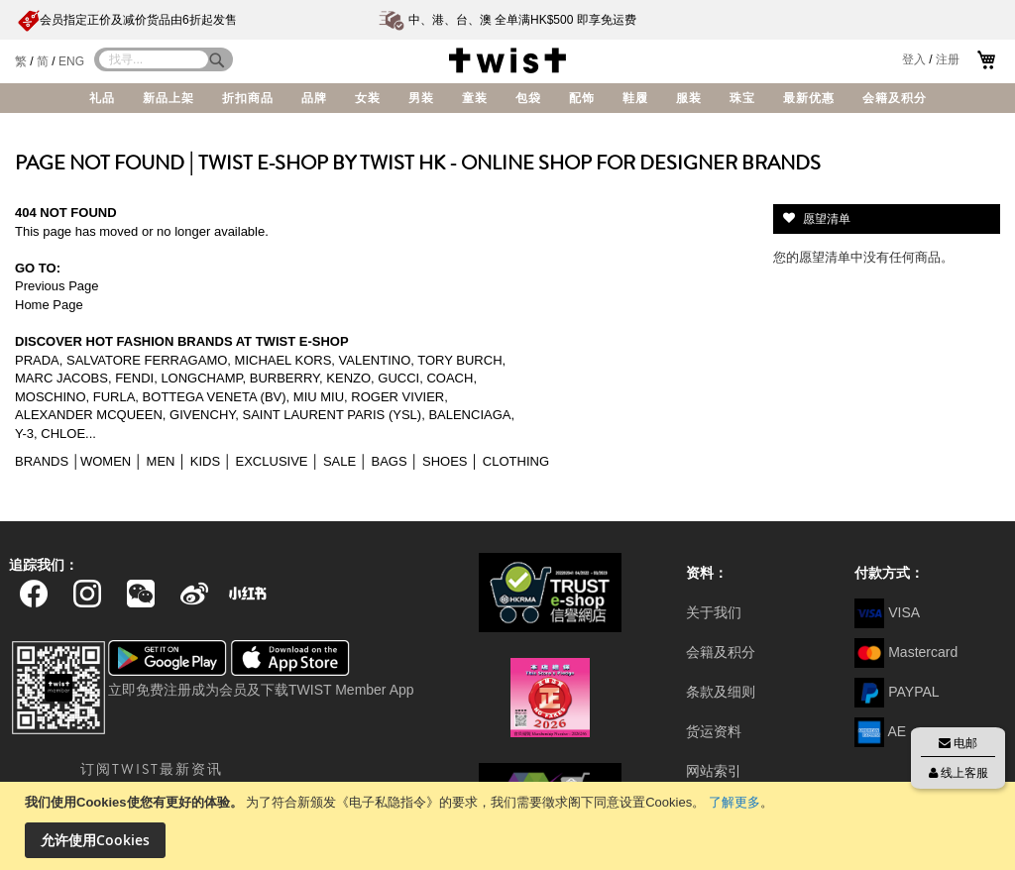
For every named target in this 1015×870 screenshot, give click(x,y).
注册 (947, 59)
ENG (71, 61)
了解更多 (734, 802)
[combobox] (153, 59)
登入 (914, 59)
